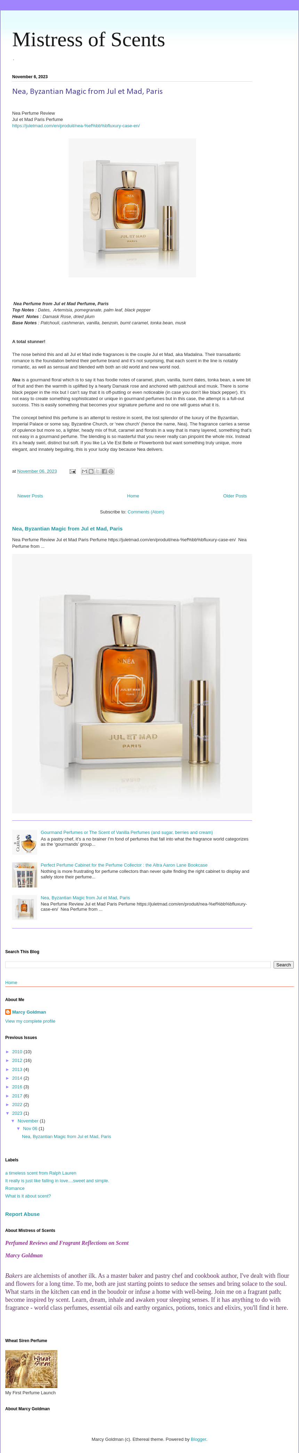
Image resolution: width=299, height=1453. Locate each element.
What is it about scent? (28, 1196)
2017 (18, 1095)
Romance (15, 1188)
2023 (18, 1113)
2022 (18, 1104)
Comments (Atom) (146, 511)
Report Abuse (22, 1214)
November (29, 1120)
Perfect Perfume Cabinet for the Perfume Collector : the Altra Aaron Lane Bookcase (124, 865)
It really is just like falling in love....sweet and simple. (57, 1180)
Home (133, 495)
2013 (18, 1069)
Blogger (198, 1439)
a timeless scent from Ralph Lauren (40, 1173)
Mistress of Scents (88, 39)
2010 (18, 1051)
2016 (18, 1086)
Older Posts (235, 495)
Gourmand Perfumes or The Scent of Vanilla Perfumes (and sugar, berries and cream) (127, 832)
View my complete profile (30, 1021)
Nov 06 (31, 1128)
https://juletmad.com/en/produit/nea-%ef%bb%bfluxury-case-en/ (76, 125)
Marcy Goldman (29, 1012)
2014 (18, 1078)
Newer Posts (30, 495)
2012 (18, 1060)
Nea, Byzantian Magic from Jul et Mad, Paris (87, 92)
